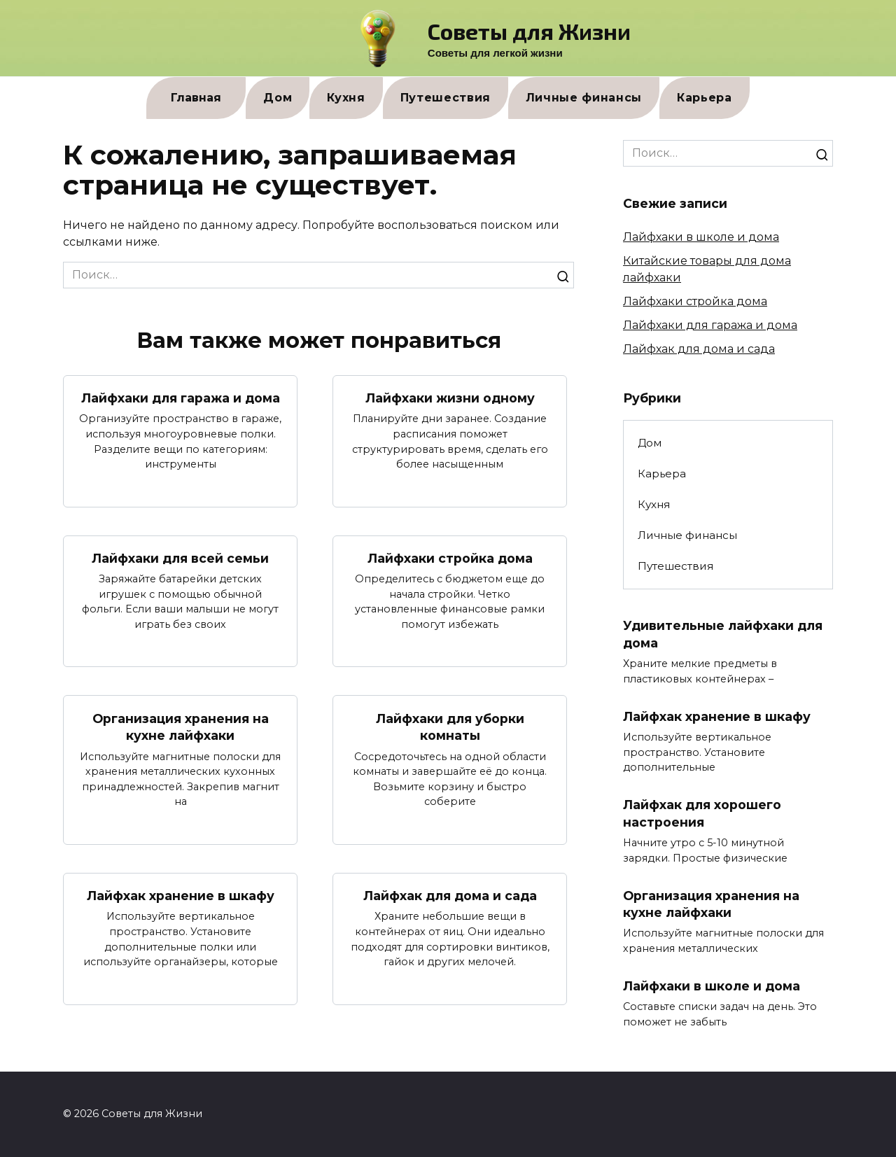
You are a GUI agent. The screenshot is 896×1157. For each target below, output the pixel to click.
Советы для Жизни (529, 30)
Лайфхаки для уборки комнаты (450, 727)
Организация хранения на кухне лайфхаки (180, 727)
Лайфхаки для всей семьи (180, 558)
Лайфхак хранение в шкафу (180, 895)
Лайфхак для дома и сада (450, 895)
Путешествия (445, 97)
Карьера (704, 97)
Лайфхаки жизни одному (450, 398)
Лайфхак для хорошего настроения (702, 813)
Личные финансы (584, 97)
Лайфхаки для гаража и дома (180, 398)
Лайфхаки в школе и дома (701, 237)
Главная (196, 97)
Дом (277, 97)
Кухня (346, 97)
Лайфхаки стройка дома (450, 558)
